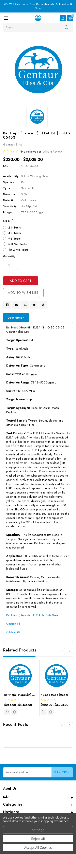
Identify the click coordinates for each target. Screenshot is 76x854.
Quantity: (9, 256)
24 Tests (14, 227)
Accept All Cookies (38, 847)
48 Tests (14, 233)
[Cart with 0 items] (70, 18)
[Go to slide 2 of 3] (70, 725)
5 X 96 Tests (17, 244)
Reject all (38, 838)
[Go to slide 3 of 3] (62, 725)
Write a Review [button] (52, 151)
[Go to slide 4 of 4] (62, 651)
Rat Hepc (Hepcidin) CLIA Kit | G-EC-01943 (33, 695)
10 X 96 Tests (18, 249)
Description (16, 317)
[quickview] (14, 712)
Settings (38, 830)
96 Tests (14, 238)
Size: (8, 220)
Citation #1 (13, 624)
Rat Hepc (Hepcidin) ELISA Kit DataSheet (32, 615)
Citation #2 (13, 632)
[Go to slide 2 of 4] (70, 651)
